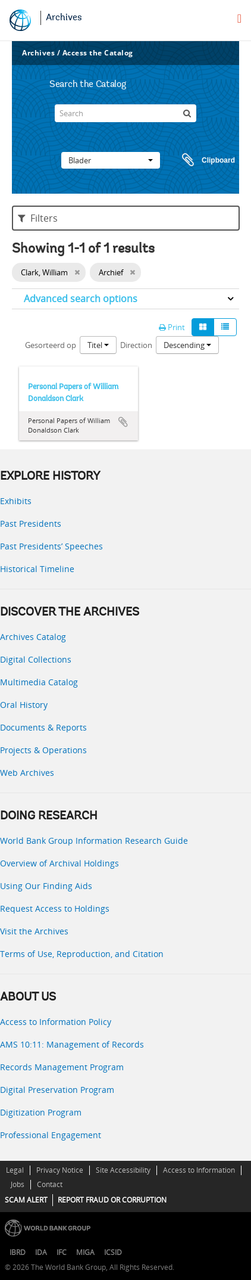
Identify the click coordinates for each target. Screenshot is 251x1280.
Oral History (24, 704)
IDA (41, 1252)
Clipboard (203, 160)
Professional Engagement (50, 1135)
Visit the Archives (34, 931)
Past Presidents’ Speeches (51, 546)
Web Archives (27, 772)
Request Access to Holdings (54, 908)
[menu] (239, 18)
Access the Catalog (97, 53)
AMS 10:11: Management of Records (72, 1044)
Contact (49, 1184)
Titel (98, 345)
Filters (38, 218)
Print (172, 327)
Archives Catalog (33, 636)
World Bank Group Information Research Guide (94, 840)
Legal (15, 1170)
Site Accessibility (123, 1170)
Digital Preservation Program (57, 1089)
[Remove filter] (77, 272)
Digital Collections (35, 659)
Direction (136, 345)
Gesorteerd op (50, 345)
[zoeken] (187, 113)
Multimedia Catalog (39, 682)
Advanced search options (80, 298)
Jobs (17, 1184)
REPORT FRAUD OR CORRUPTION (112, 1200)
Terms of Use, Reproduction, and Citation (82, 953)
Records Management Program (62, 1067)
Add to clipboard (123, 422)
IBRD (18, 1252)
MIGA (85, 1252)
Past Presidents (30, 523)
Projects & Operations (43, 750)
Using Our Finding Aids (46, 885)
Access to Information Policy (55, 1021)
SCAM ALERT (26, 1200)
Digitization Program (40, 1112)
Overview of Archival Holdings (59, 863)
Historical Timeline (37, 568)
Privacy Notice (59, 1170)
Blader (110, 160)
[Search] (125, 113)
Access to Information (199, 1170)
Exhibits (16, 501)
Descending (187, 345)
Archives (64, 18)
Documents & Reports (43, 727)
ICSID (113, 1252)
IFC (62, 1252)
